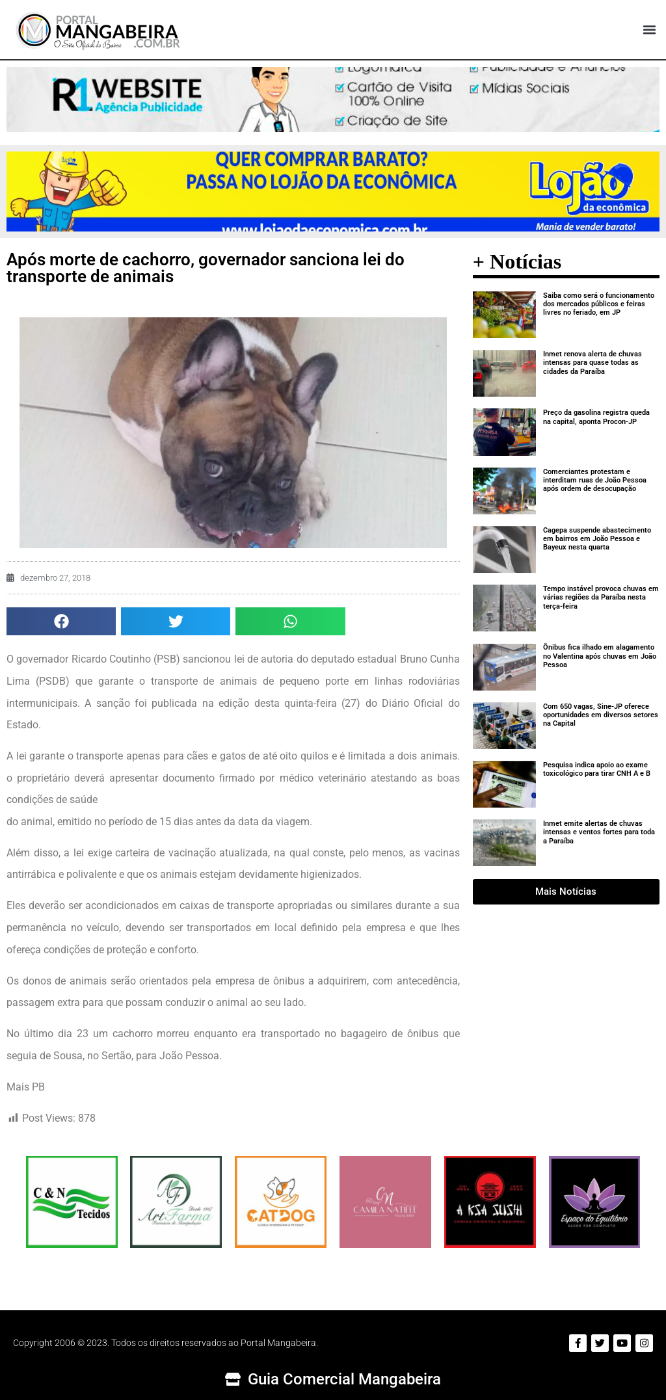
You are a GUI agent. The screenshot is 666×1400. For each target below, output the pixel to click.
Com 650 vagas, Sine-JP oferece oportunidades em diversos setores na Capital (600, 715)
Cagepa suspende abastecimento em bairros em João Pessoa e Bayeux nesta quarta (597, 538)
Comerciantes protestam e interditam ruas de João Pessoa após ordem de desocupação (594, 480)
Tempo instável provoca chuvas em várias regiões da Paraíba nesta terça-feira (601, 597)
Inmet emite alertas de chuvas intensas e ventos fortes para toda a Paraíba (599, 832)
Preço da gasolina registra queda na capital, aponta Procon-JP (596, 416)
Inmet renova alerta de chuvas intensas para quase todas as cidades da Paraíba (592, 362)
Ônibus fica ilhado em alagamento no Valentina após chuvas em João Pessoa (599, 655)
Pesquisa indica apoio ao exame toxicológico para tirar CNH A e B (596, 769)
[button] (649, 30)
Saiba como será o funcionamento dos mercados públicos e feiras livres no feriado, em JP (598, 304)
